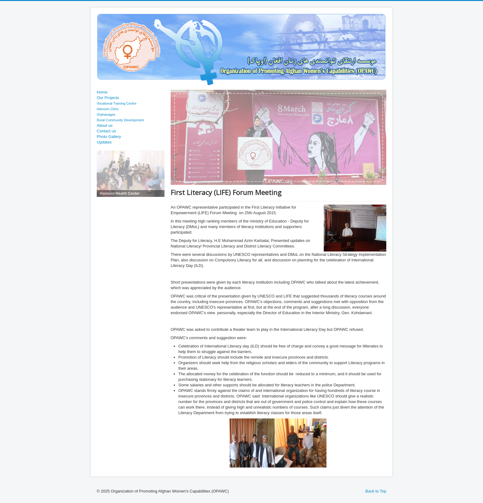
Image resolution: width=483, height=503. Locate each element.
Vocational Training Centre (116, 103)
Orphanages (106, 114)
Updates (104, 142)
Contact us (106, 131)
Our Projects (108, 97)
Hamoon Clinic (108, 109)
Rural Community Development (120, 120)
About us (104, 125)
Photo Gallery (109, 136)
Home (102, 92)
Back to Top (375, 491)
